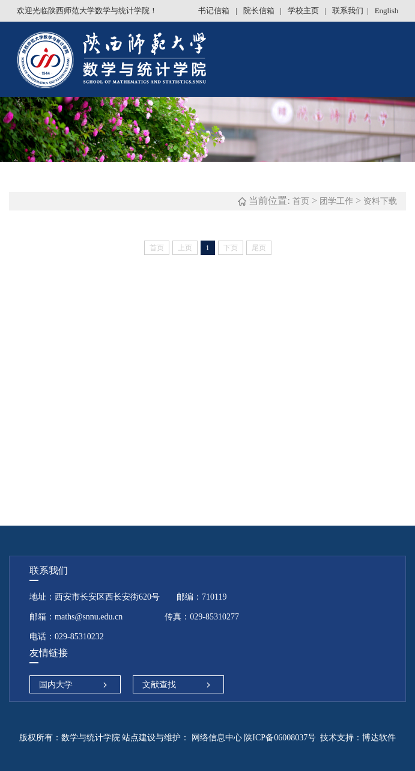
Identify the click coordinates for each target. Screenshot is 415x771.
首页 (300, 201)
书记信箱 (214, 10)
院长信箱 (259, 10)
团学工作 (336, 201)
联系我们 (347, 10)
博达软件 (379, 737)
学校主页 (304, 10)
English (387, 10)
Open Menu (400, 59)
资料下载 (380, 201)
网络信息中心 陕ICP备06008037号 (252, 737)
